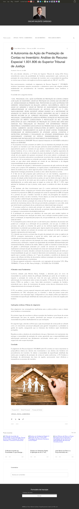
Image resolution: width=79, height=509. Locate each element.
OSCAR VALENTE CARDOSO (39, 21)
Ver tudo (74, 432)
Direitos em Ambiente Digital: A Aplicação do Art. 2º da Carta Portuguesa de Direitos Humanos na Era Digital (39, 451)
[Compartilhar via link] (23, 419)
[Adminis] (54, 1)
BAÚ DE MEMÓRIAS (40, 37)
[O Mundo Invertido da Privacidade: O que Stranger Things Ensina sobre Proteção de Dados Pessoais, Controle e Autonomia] (14, 442)
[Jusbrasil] (45, 1)
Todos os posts (6, 37)
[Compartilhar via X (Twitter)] (15, 419)
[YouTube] (29, 1)
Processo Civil (15, 410)
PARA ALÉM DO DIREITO (54, 37)
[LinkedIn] (40, 1)
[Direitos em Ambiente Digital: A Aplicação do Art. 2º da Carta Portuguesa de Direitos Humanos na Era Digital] (39, 442)
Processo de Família (37, 410)
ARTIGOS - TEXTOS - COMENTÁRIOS (23, 37)
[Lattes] (52, 1)
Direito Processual (25, 410)
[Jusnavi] (47, 1)
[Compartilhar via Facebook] (11, 419)
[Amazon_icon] (36, 1)
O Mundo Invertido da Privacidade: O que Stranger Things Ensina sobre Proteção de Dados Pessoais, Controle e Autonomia (14, 451)
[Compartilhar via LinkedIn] (19, 419)
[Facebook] (49, 1)
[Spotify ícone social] (43, 1)
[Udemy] (38, 1)
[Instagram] (33, 1)
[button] (75, 1)
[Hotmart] (31, 1)
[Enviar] (39, 495)
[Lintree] (59, 1)
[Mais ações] (67, 48)
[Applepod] (56, 1)
